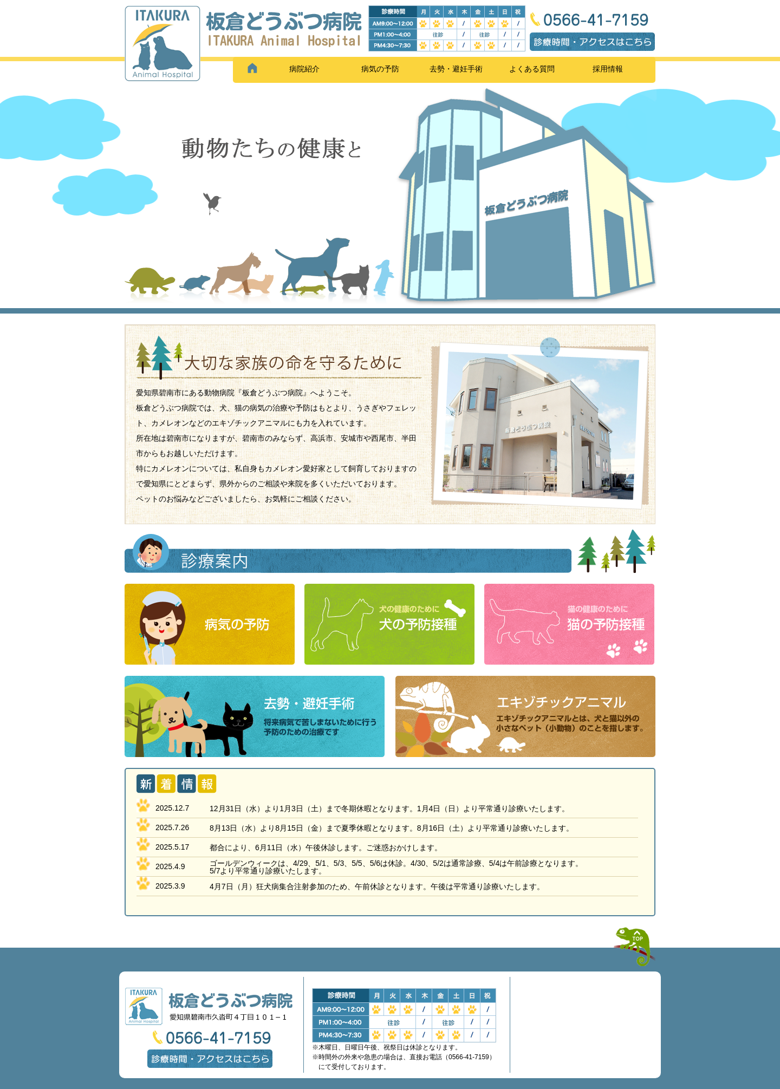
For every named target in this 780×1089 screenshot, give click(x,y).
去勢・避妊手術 (456, 68)
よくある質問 (532, 68)
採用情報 (608, 68)
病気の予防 (380, 68)
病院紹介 (304, 68)
